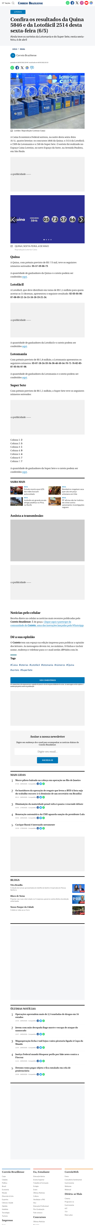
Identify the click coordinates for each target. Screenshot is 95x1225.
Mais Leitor (69, 1215)
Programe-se (69, 1202)
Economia (5, 1190)
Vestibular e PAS (39, 1199)
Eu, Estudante (41, 1172)
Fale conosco (37, 1213)
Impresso (7, 1220)
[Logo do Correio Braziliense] (30, 3)
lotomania (48, 664)
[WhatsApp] (68, 4)
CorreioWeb (72, 1172)
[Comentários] (32, 68)
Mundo (4, 1193)
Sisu (34, 1203)
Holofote (5, 1209)
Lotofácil (35, 664)
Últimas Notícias (39, 1193)
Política (4, 1183)
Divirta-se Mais (73, 1194)
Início (14, 49)
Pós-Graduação (38, 1209)
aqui (24, 276)
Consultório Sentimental (73, 1180)
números (60, 664)
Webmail (68, 1190)
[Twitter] (77, 4)
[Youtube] (86, 4)
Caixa (15, 664)
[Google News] (91, 4)
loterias (24, 664)
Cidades (5, 1180)
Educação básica (39, 1176)
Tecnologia (6, 1213)
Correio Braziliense (13, 1172)
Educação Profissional (41, 1206)
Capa (4, 1176)
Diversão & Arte (7, 1196)
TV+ (66, 1212)
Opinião (4, 1206)
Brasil (22, 49)
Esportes (5, 1199)
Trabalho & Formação (40, 1183)
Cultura (36, 1196)
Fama (67, 1176)
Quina (71, 664)
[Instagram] (82, 4)
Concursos (39, 1217)
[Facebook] (72, 4)
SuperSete (27, 670)
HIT (66, 1208)
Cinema (67, 1199)
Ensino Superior (38, 1180)
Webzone (68, 1186)
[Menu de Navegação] (6, 3)
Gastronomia (69, 1183)
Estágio (36, 1186)
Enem (35, 1190)
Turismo (5, 1216)
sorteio (15, 670)
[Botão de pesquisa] (12, 3)
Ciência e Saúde (7, 1203)
